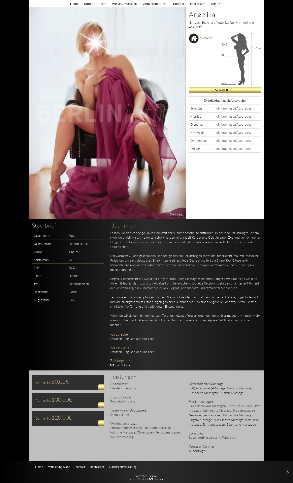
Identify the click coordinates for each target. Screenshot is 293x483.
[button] (101, 387)
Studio (88, 3)
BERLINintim (156, 479)
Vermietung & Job (154, 3)
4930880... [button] (224, 90)
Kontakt (178, 3)
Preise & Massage (124, 3)
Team (102, 3)
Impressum (197, 3)
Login (216, 3)
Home (74, 3)
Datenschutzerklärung (122, 467)
